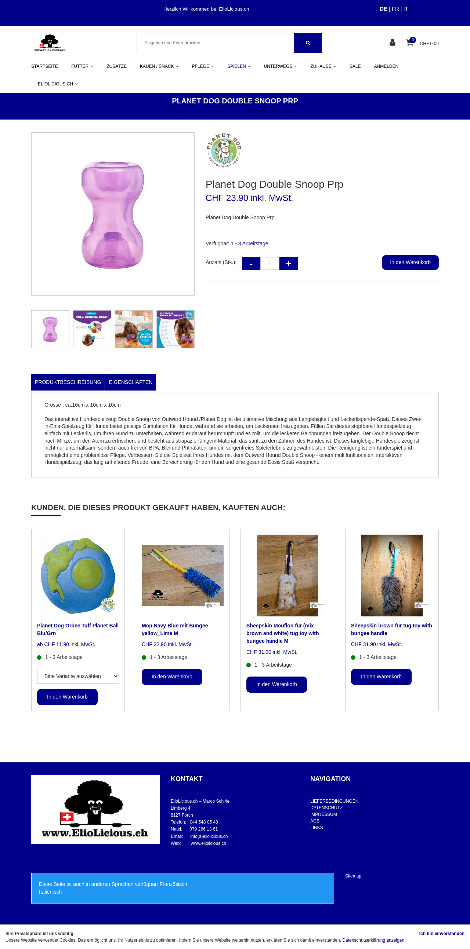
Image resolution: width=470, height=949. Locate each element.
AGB (314, 821)
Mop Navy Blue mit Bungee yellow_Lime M (175, 629)
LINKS (316, 827)
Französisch (173, 884)
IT (406, 9)
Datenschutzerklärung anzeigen (373, 940)
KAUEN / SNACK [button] (159, 66)
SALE (355, 66)
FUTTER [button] (82, 66)
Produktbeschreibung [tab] (68, 382)
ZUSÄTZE (116, 66)
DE (383, 9)
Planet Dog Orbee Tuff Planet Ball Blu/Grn (78, 629)
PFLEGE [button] (203, 66)
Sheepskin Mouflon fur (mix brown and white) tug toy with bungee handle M (282, 633)
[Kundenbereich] (393, 43)
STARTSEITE (44, 66)
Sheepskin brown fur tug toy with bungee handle (391, 629)
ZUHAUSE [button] (323, 66)
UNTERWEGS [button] (280, 66)
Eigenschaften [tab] (130, 382)
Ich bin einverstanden (441, 933)
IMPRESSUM (323, 814)
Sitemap (353, 876)
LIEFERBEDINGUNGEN (334, 801)
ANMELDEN (386, 66)
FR (395, 9)
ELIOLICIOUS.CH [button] (58, 84)
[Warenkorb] (410, 43)
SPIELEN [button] (239, 66)
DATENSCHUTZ (326, 807)
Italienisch (50, 892)
